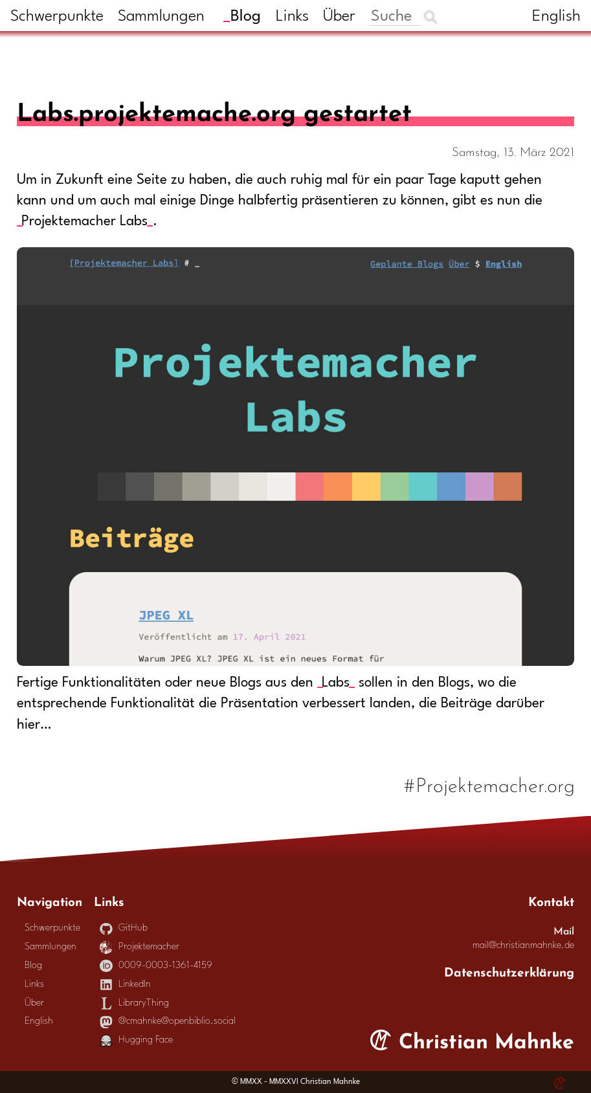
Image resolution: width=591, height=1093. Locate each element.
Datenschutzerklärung (509, 971)
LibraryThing (134, 1003)
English (556, 17)
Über (339, 17)
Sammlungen (161, 17)
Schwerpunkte (57, 17)
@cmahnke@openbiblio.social (168, 1021)
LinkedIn (125, 984)
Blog (245, 17)
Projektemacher (139, 947)
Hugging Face (136, 1040)
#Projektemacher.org (489, 783)
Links (292, 17)
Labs (336, 683)
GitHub (124, 928)
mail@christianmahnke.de (523, 946)
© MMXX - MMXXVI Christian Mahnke (296, 1082)
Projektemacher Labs (84, 221)
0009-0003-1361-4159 (156, 966)
